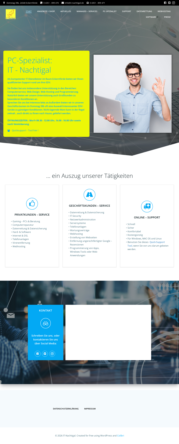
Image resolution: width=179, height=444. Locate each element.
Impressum (90, 407)
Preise (167, 17)
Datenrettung (144, 11)
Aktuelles (65, 11)
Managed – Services (87, 11)
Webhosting (164, 11)
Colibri (120, 435)
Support (126, 11)
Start (29, 11)
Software (152, 17)
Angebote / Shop (46, 11)
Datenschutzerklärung (66, 407)
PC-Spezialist (109, 11)
